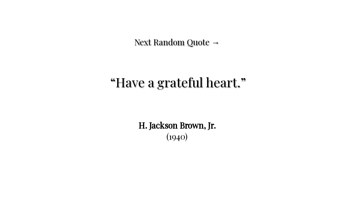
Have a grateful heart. (178, 81)
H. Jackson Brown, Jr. (177, 125)
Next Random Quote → (177, 41)
